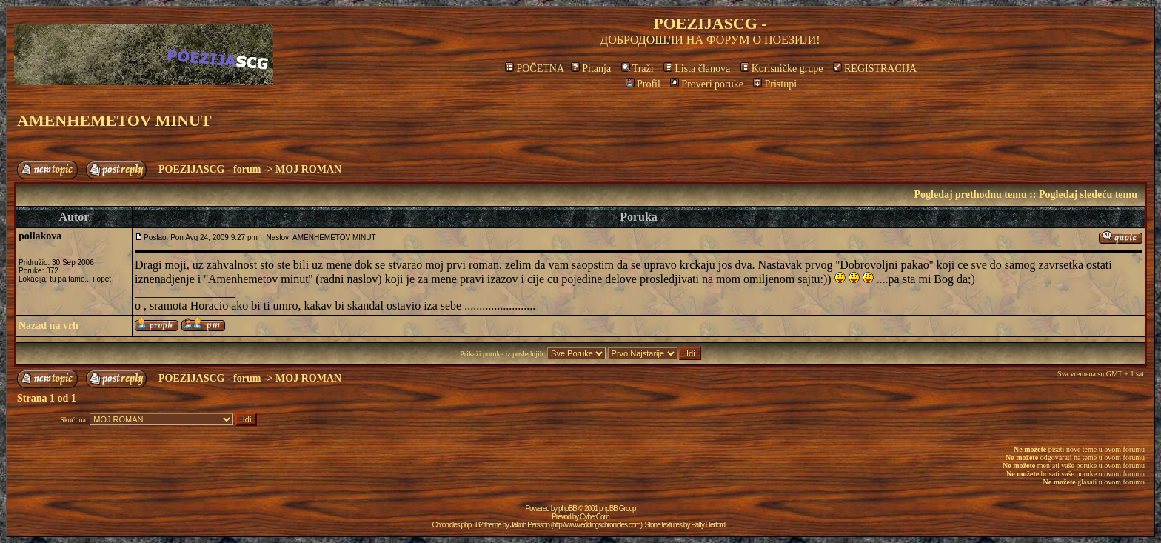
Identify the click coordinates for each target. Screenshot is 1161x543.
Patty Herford (708, 525)
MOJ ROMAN (308, 169)
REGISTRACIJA (875, 68)
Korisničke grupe (781, 68)
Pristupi (775, 84)
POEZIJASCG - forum (209, 169)
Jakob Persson (529, 525)
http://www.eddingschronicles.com (596, 525)
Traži (637, 68)
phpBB (567, 508)
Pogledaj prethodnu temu (970, 194)
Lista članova (696, 68)
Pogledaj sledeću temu (1088, 194)
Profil (643, 84)
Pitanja (591, 68)
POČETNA (534, 68)
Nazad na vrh (48, 325)
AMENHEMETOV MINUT (114, 120)
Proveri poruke (706, 84)
